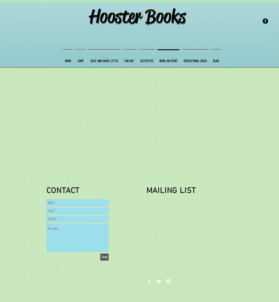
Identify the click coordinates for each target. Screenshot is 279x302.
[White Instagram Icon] (168, 281)
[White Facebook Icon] (149, 281)
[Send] (104, 257)
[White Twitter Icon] (159, 281)
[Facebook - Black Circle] (265, 21)
